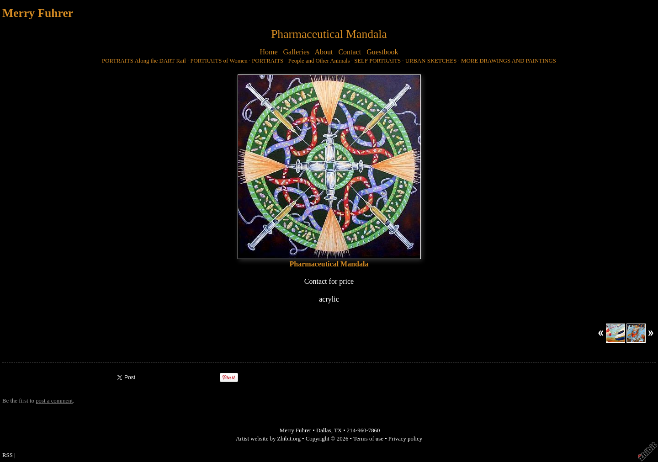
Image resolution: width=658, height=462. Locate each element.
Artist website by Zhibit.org (268, 438)
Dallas (323, 430)
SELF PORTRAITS (377, 61)
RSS (7, 455)
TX (338, 430)
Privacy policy (405, 438)
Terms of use (368, 438)
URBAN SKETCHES (431, 61)
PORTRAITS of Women (218, 61)
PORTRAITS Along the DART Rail (144, 61)
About (323, 52)
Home (268, 52)
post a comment (54, 401)
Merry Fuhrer (37, 13)
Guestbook (382, 52)
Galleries (296, 52)
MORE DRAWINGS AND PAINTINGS (508, 61)
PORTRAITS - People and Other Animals (301, 61)
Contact (349, 52)
